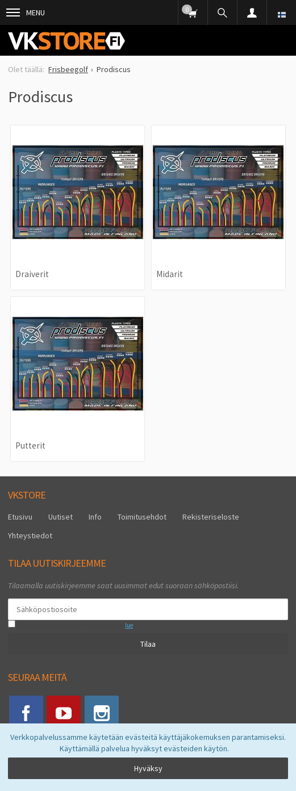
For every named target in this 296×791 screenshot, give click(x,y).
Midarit (169, 274)
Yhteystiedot (30, 535)
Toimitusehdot (142, 517)
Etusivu (20, 517)
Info (95, 517)
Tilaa (148, 644)
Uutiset (60, 517)
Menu (25, 12)
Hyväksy (148, 768)
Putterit (30, 445)
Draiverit (32, 274)
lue (129, 625)
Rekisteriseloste (210, 517)
